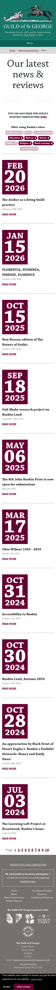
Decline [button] (6, 987)
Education (14, 138)
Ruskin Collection (14, 901)
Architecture (13, 132)
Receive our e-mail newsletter (28, 865)
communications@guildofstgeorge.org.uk (31, 960)
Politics (10, 143)
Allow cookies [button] (23, 987)
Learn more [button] (36, 979)
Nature (43, 138)
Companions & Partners (42, 897)
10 (47, 850)
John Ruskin (29, 35)
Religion (24, 143)
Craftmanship (42, 132)
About (14, 894)
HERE (43, 117)
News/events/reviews (28, 50)
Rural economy (42, 143)
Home (12, 50)
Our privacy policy (28, 964)
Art (27, 132)
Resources (42, 894)
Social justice (28, 148)
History (30, 138)
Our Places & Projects (42, 890)
